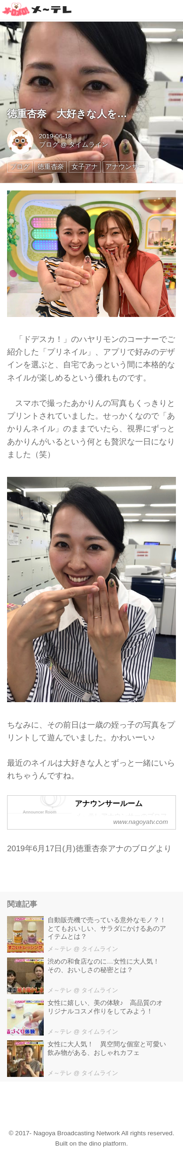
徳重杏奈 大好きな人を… (67, 113)
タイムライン (88, 144)
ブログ (49, 144)
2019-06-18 (55, 136)
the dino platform (102, 1143)
